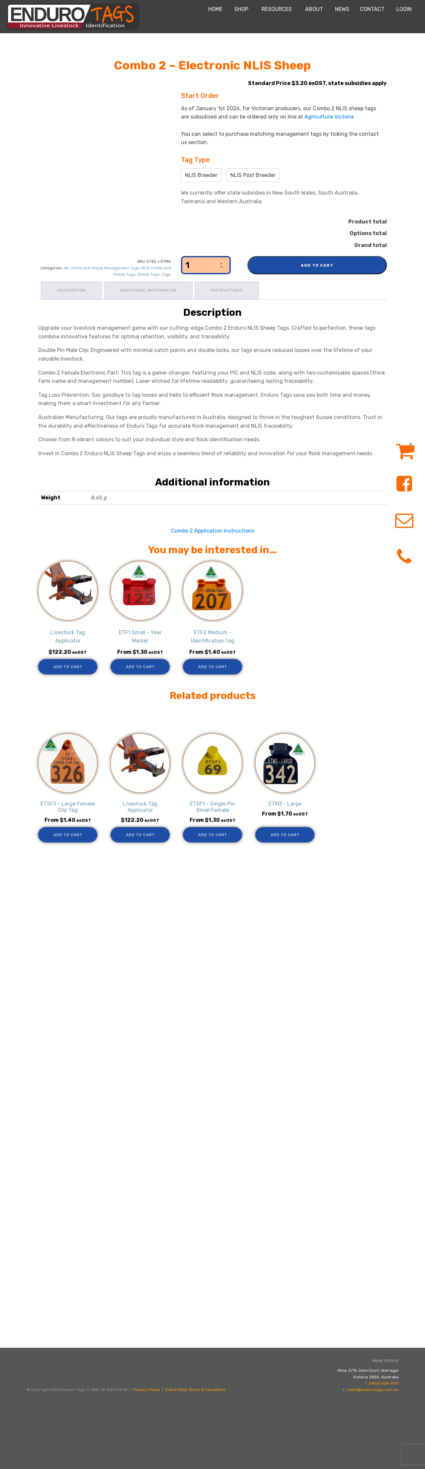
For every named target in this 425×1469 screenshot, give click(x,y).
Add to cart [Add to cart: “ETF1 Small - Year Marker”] (140, 665)
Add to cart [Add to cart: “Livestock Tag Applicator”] (67, 665)
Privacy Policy (146, 1458)
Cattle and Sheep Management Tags (104, 268)
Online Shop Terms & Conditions (195, 1458)
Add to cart (317, 265)
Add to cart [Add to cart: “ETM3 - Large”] (285, 833)
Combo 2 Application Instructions (212, 529)
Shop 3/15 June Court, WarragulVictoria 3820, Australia (367, 1442)
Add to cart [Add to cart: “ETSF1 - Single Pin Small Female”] (212, 833)
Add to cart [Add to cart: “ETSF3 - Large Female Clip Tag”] (67, 833)
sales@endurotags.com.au (372, 1458)
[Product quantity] (206, 265)
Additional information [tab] (150, 289)
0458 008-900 (383, 1452)
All (66, 268)
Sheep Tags (148, 274)
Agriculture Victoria (329, 117)
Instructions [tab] (230, 289)
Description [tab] (72, 289)
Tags (166, 274)
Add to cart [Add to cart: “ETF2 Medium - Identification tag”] (212, 665)
